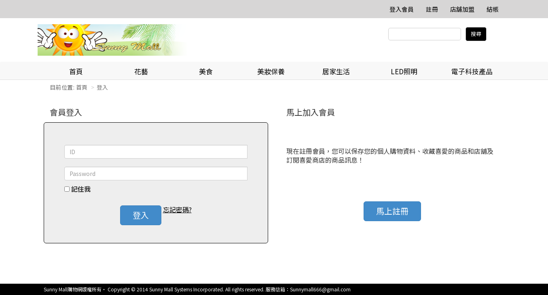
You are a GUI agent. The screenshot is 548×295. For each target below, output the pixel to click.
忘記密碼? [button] (177, 209)
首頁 (76, 71)
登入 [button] (141, 215)
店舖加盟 (462, 9)
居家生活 (336, 71)
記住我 (81, 189)
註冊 (432, 9)
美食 (206, 71)
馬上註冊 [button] (392, 211)
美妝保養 (271, 71)
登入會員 (401, 9)
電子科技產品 (472, 71)
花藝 (141, 71)
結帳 (493, 9)
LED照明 (404, 71)
